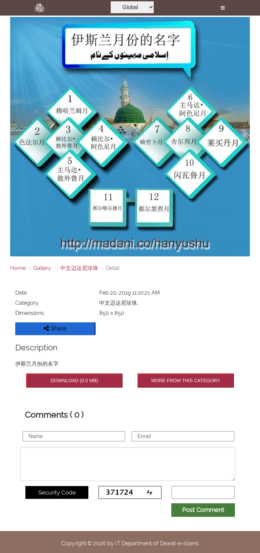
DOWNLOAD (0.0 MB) (74, 380)
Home (18, 268)
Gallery (42, 268)
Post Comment (203, 509)
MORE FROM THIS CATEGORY (185, 380)
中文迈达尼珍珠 (78, 268)
